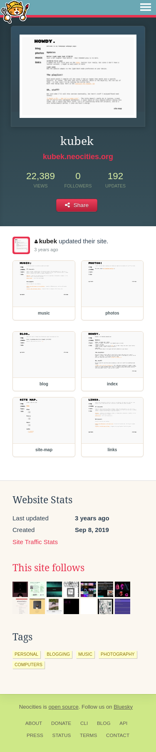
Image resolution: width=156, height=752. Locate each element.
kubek (46, 241)
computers (28, 664)
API (123, 723)
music (85, 654)
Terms (88, 735)
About (33, 723)
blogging (58, 654)
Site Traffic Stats (35, 541)
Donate (61, 723)
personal (26, 654)
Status (61, 735)
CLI (84, 723)
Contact (117, 735)
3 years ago (46, 249)
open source (64, 707)
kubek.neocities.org (78, 156)
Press (35, 735)
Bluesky (123, 707)
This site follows (48, 567)
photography (118, 654)
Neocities (30, 707)
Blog (104, 723)
